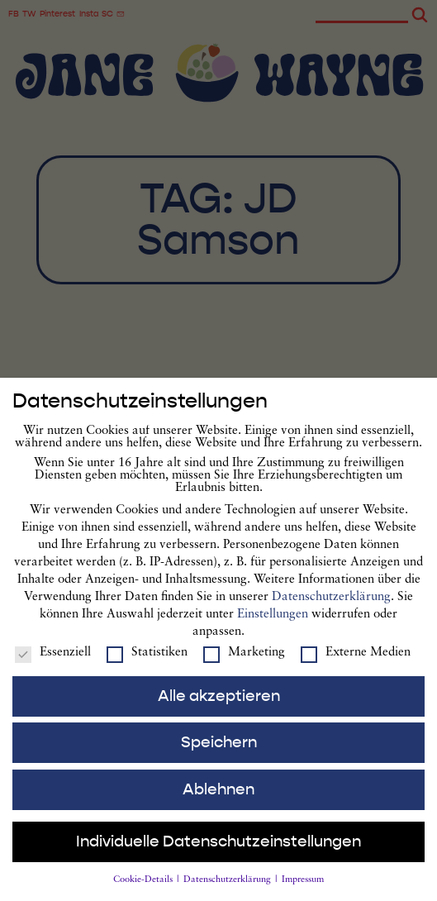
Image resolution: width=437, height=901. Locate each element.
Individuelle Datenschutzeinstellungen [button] (218, 850)
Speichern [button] (219, 751)
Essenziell (53, 661)
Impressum (303, 889)
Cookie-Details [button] (144, 889)
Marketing (244, 661)
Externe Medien (356, 661)
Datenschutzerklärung (331, 605)
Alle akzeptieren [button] (219, 704)
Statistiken (147, 661)
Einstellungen (272, 623)
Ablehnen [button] (218, 798)
